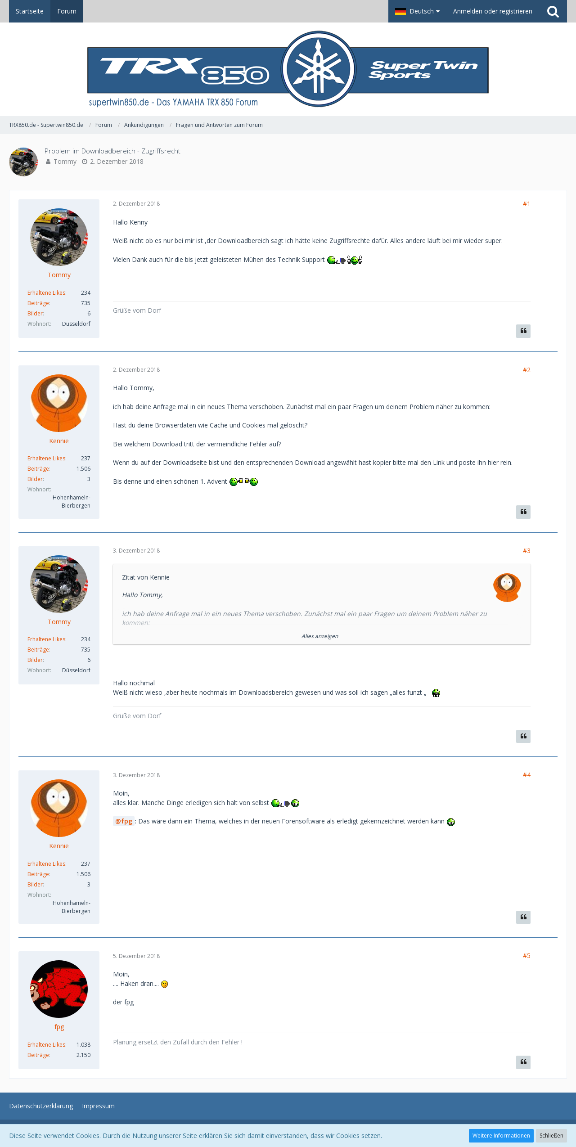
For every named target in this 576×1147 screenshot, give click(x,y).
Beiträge (38, 303)
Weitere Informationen (501, 1135)
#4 (527, 774)
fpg (126, 821)
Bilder (35, 313)
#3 (527, 550)
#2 (527, 369)
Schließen (551, 1135)
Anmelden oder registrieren (492, 11)
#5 (527, 955)
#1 (527, 203)
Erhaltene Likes (46, 293)
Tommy (65, 161)
